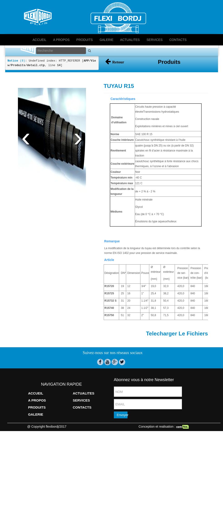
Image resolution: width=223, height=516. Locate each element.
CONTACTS (178, 40)
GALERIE (106, 40)
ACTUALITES (130, 40)
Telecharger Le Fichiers (177, 325)
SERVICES (155, 40)
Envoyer (122, 407)
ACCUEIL (40, 40)
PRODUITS (84, 40)
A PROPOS (61, 40)
